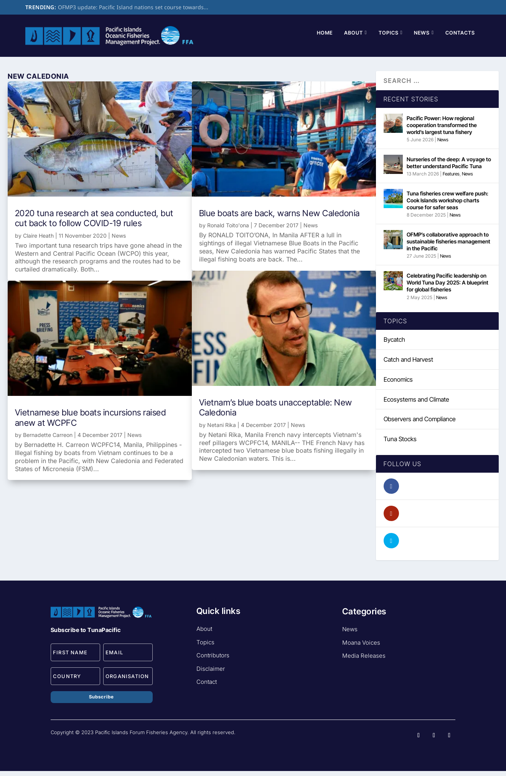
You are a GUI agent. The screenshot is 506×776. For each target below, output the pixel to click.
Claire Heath (38, 241)
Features (451, 179)
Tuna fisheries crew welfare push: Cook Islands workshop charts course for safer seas (447, 205)
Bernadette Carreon (48, 440)
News (422, 38)
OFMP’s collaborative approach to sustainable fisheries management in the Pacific (448, 247)
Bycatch (394, 345)
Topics (389, 38)
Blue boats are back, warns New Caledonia (279, 218)
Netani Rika (221, 430)
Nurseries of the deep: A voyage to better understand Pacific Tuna (449, 168)
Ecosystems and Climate (416, 405)
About (353, 38)
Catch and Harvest (408, 365)
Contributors (212, 660)
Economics (398, 385)
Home (325, 38)
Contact (206, 687)
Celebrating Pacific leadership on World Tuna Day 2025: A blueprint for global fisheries (447, 288)
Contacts (460, 38)
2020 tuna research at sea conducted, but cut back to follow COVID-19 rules (94, 223)
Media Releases (364, 661)
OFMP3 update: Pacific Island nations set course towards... (133, 7)
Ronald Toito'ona (228, 230)
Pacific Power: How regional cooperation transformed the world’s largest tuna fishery (442, 130)
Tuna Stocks (400, 444)
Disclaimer (210, 674)
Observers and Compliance (420, 424)
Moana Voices (361, 648)
